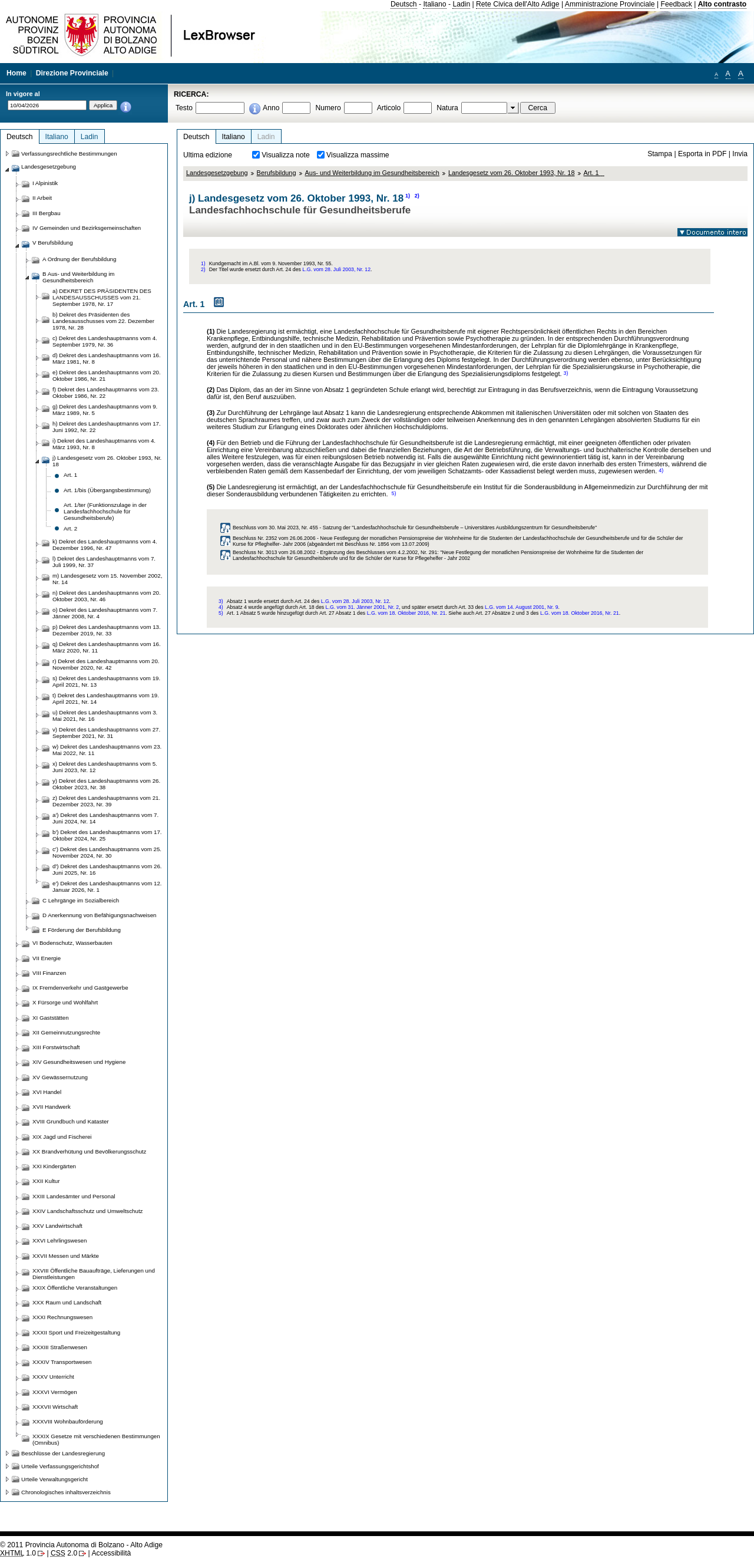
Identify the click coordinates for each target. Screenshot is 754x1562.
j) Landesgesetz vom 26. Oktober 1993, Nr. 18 (106, 460)
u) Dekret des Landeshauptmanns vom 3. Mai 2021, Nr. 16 (104, 715)
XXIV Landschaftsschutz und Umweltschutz (87, 1211)
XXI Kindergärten (54, 1166)
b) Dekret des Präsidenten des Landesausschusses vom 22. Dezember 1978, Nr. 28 (103, 321)
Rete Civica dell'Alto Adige (518, 4)
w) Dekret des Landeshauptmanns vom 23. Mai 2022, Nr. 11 (106, 749)
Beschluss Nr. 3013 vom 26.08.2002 (274, 552)
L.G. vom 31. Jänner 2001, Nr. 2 (362, 607)
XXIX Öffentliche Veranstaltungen (74, 1287)
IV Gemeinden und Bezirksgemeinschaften (86, 228)
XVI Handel (46, 1092)
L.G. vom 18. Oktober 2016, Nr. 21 (406, 613)
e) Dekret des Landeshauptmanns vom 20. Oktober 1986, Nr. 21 (106, 375)
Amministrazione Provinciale (610, 4)
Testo (184, 108)
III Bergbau (46, 213)
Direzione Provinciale (72, 73)
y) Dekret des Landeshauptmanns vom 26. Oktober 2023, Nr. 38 (106, 783)
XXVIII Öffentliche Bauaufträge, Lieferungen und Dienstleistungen (93, 1273)
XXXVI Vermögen (54, 1392)
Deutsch (404, 4)
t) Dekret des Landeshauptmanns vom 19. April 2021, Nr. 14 (105, 698)
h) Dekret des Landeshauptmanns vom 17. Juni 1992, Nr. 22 (106, 426)
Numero (327, 108)
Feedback (676, 4)
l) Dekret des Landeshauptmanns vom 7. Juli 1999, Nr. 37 (104, 561)
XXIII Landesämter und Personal (73, 1196)
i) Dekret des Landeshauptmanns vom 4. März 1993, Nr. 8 (104, 443)
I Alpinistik (45, 183)
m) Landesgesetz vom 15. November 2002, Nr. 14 (107, 578)
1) (407, 196)
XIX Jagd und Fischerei (61, 1136)
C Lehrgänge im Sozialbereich (80, 900)
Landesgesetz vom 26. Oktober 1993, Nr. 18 (511, 172)
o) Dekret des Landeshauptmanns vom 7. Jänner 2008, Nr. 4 (104, 613)
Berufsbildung (276, 172)
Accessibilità (111, 1553)
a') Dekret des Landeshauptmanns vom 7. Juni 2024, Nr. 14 (105, 818)
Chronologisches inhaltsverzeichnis (66, 1492)
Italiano (434, 4)
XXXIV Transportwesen (61, 1362)
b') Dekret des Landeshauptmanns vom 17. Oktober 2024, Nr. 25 (107, 835)
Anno (271, 108)
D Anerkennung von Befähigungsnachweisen (99, 915)
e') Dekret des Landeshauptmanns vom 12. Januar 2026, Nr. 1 (107, 886)
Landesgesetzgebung (217, 172)
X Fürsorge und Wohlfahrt (65, 1002)
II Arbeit (42, 198)
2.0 (64, 1553)
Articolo (389, 108)
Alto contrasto (722, 4)
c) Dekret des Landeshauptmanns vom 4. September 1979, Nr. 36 (104, 341)
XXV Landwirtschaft (57, 1225)
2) (417, 196)
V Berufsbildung (52, 242)
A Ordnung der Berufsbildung (79, 259)
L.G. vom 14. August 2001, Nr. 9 (521, 607)
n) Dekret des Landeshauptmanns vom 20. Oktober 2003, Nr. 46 (106, 595)
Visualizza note (286, 155)
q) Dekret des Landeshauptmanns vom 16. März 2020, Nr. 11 (106, 647)
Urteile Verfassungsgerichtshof (60, 1466)
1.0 (18, 1553)
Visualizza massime (357, 155)
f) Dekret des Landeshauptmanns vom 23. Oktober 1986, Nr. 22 (105, 392)
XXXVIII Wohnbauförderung (67, 1421)
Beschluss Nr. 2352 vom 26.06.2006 (274, 538)
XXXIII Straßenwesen (59, 1347)
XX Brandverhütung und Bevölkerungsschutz (89, 1151)
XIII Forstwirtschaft (56, 1047)
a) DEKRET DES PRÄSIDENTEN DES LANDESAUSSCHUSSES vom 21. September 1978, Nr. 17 (101, 297)
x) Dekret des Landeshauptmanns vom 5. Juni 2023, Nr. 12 (104, 766)
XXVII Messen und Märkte (65, 1256)
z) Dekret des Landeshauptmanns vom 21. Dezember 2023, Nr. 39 (106, 801)
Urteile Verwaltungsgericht (54, 1479)
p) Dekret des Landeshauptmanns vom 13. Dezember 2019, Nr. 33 (106, 630)
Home (16, 73)
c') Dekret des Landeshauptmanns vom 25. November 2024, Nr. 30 (106, 852)
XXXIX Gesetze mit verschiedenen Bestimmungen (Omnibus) (96, 1439)
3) (566, 373)
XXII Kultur (45, 1181)
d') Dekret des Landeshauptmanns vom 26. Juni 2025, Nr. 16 (107, 869)
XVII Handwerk (51, 1106)
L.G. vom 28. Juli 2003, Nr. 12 (336, 269)
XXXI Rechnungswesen (62, 1317)
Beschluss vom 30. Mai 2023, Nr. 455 (275, 527)
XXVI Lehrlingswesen (59, 1240)
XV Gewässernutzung (60, 1077)
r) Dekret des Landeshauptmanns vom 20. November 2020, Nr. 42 (106, 664)
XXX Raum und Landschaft (66, 1302)
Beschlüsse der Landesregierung (63, 1453)
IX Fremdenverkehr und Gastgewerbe (80, 987)
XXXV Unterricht (53, 1376)
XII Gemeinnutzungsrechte (66, 1032)
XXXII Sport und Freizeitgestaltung (76, 1332)
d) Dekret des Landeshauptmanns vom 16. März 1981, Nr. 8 (106, 358)
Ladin (461, 4)
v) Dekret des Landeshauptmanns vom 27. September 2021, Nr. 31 (106, 732)
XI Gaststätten (50, 1017)
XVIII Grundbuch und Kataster (70, 1121)
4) (661, 470)
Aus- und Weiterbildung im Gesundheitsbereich (372, 172)
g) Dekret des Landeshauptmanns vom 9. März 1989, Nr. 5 (104, 409)
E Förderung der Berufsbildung (81, 930)
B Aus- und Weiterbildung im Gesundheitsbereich (78, 277)
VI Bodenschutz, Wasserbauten (72, 943)
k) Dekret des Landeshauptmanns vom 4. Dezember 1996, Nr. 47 (104, 544)
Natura (447, 108)
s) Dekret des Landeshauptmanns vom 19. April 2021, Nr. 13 (106, 681)
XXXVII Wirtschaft (55, 1406)
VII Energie (46, 958)
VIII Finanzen (49, 973)
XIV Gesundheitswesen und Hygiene (78, 1062)
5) (394, 493)
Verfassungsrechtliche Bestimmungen (69, 153)
